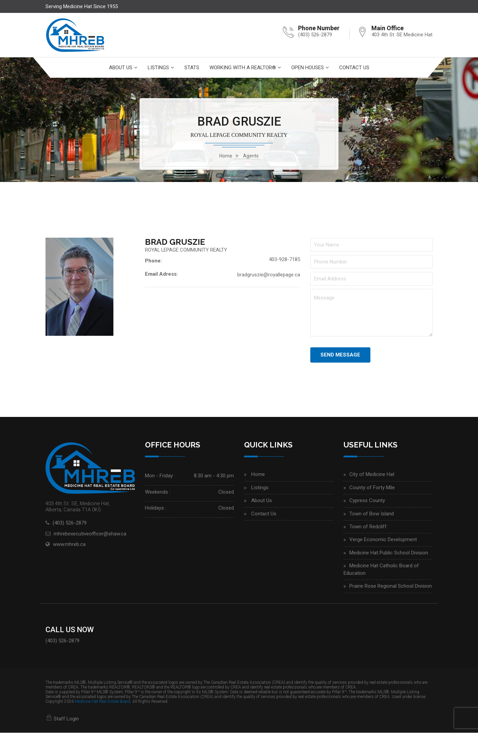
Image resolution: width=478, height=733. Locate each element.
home (225, 156)
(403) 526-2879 (315, 35)
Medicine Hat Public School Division (388, 553)
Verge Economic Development (383, 540)
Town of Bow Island (371, 514)
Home (258, 475)
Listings (158, 68)
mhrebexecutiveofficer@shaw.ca (90, 534)
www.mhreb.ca (69, 544)
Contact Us (354, 68)
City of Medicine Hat (371, 475)
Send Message (340, 355)
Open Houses (307, 68)
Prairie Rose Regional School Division (390, 586)
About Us (120, 68)
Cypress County (367, 500)
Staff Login (62, 719)
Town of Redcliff (368, 527)
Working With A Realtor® (242, 68)
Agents (251, 156)
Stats (191, 68)
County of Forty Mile (372, 487)
